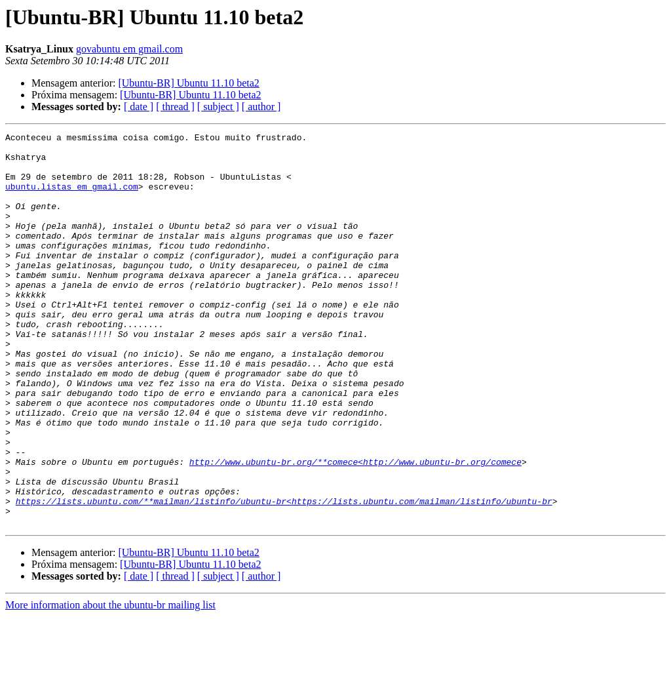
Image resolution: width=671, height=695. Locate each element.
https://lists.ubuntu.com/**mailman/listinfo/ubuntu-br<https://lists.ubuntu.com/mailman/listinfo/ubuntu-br (284, 576)
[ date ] (138, 106)
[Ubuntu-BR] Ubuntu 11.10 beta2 (188, 83)
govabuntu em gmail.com (129, 48)
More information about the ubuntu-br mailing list (110, 683)
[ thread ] (175, 106)
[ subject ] (218, 106)
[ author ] (261, 106)
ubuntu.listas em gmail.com (71, 198)
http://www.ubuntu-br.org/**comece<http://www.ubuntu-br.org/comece (355, 528)
